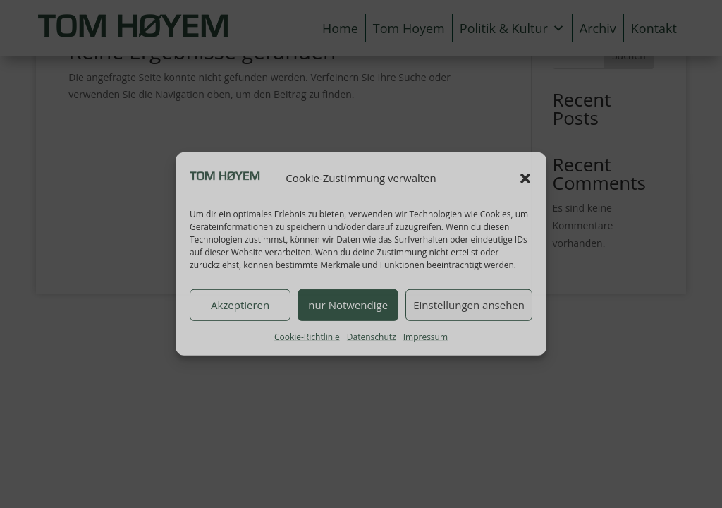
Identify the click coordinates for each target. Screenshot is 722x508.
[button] (525, 178)
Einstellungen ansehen (469, 305)
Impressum (425, 336)
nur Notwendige (348, 305)
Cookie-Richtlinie (307, 336)
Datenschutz (371, 336)
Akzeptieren (240, 305)
